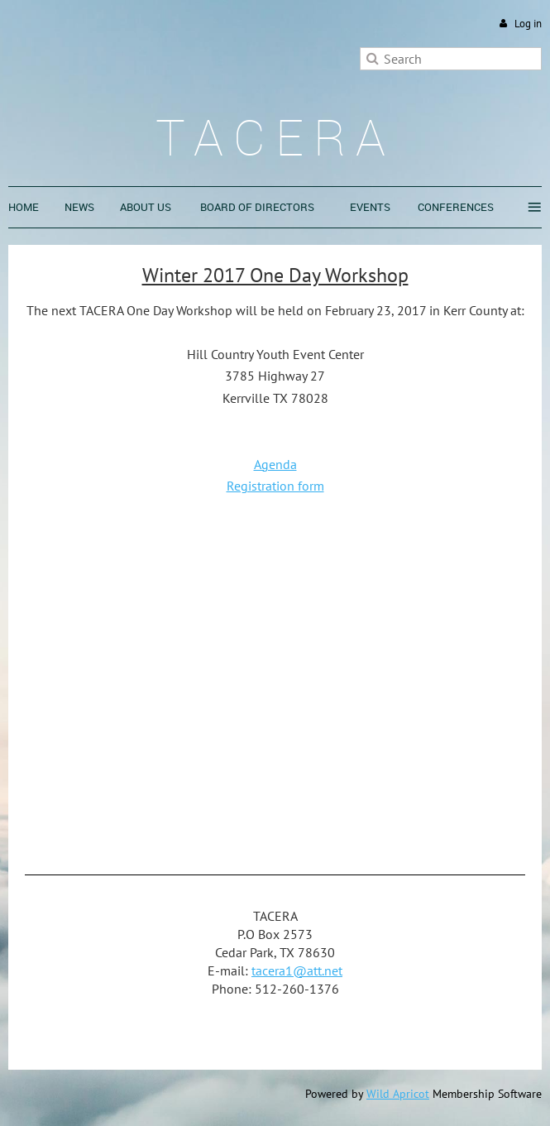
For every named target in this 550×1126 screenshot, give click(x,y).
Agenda (275, 464)
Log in (528, 24)
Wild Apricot (397, 1093)
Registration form (275, 485)
